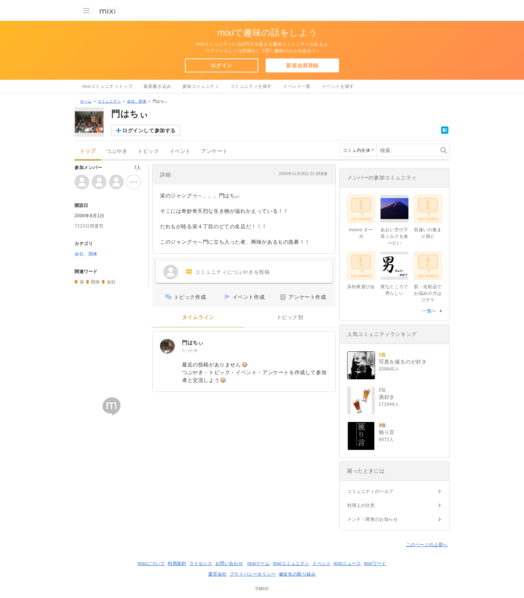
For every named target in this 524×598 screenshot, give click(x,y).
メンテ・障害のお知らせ (372, 519)
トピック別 (290, 317)
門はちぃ (192, 342)
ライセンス (200, 563)
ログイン (221, 65)
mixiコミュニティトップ (107, 86)
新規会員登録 (302, 65)
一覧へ (429, 311)
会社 (111, 281)
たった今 (189, 350)
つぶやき (116, 151)
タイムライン (198, 317)
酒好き (387, 397)
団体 (95, 281)
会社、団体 (136, 101)
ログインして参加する (149, 130)
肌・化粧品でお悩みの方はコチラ (428, 293)
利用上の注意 (361, 505)
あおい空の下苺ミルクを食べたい (394, 236)
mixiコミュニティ (291, 563)
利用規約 (177, 563)
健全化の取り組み (297, 574)
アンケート (214, 151)
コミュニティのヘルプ (370, 491)
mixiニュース (347, 563)
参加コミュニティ (200, 86)
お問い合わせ (229, 563)
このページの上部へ (427, 544)
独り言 (387, 432)
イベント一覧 (297, 86)
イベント (180, 151)
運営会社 (217, 574)
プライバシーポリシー (253, 574)
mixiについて (151, 563)
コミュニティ (109, 101)
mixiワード (375, 563)
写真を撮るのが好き (403, 362)
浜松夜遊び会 (361, 286)
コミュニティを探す (251, 86)
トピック (148, 151)
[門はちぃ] (167, 346)
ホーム (86, 101)
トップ (88, 151)
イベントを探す (338, 86)
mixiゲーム (258, 563)
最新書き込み (157, 86)
